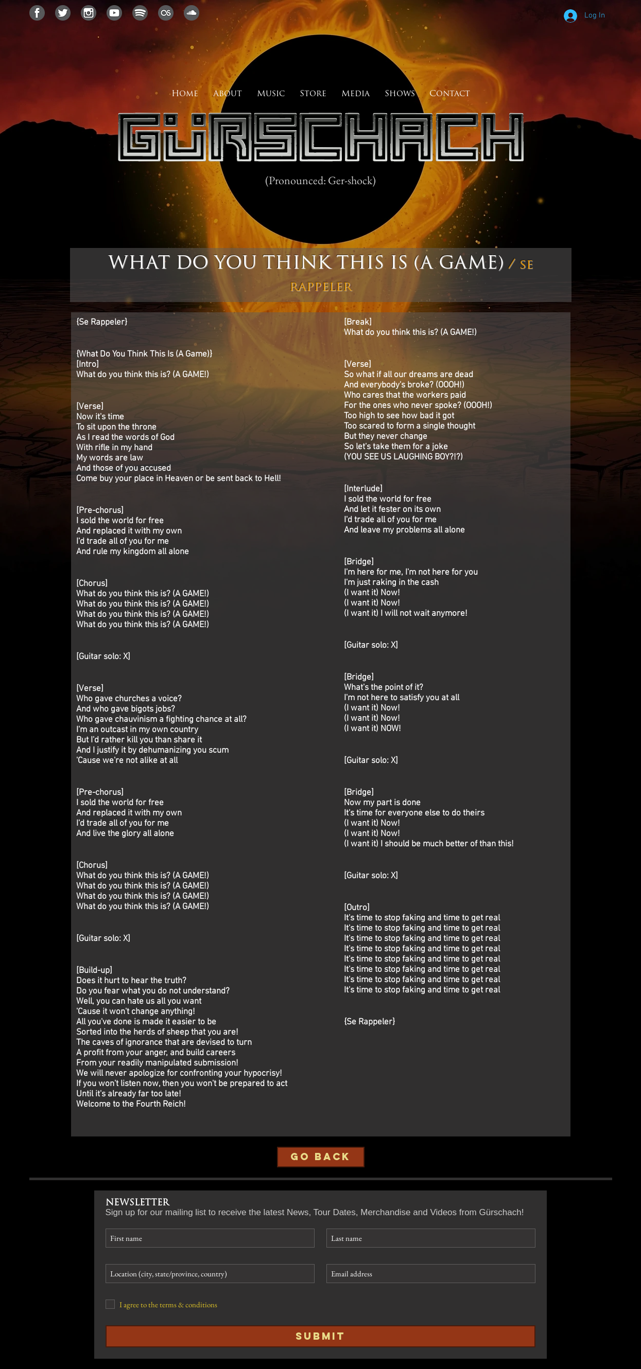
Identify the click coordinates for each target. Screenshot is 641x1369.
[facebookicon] (37, 13)
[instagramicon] (88, 13)
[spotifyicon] (140, 13)
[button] (355, 94)
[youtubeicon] (114, 13)
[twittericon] (63, 13)
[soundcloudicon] (191, 13)
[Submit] (320, 1336)
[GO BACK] (321, 1157)
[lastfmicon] (166, 13)
